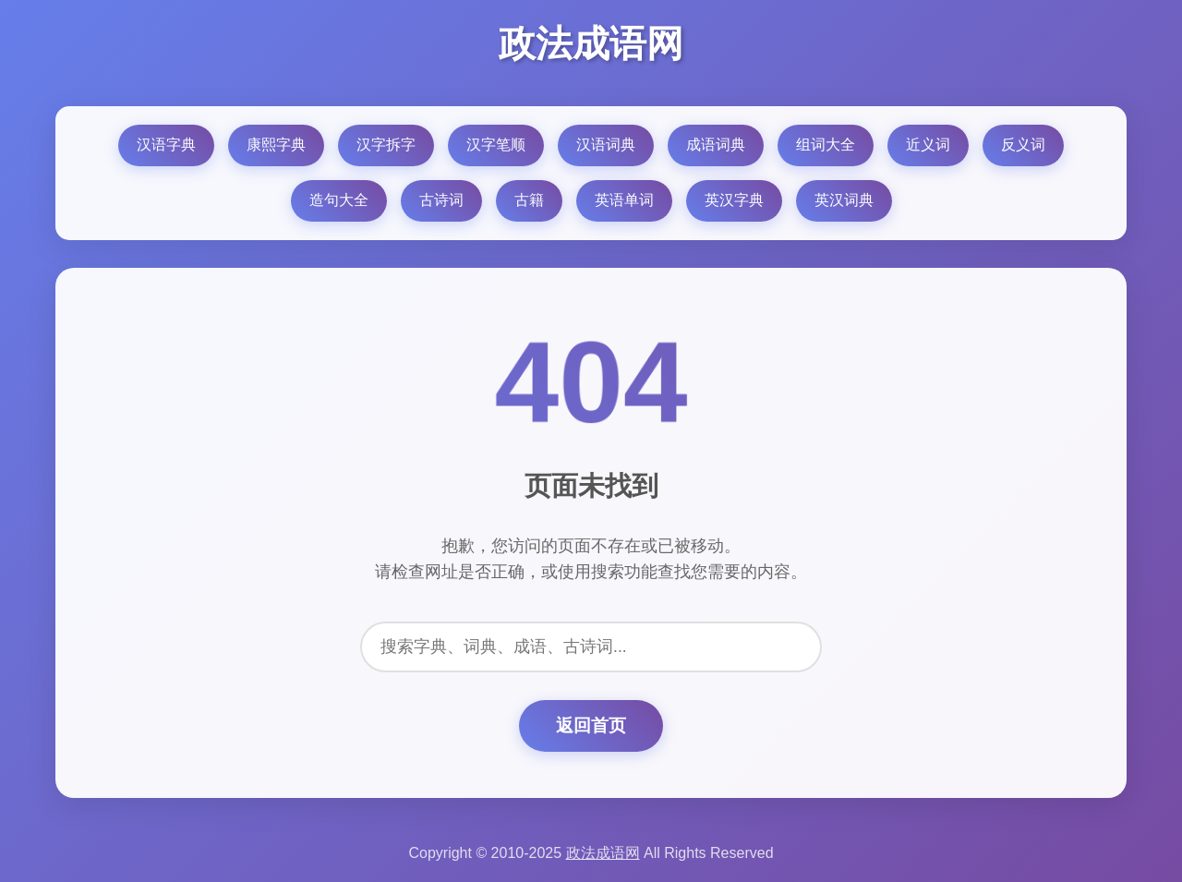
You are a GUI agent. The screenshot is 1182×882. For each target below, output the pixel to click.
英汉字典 (734, 200)
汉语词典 (605, 144)
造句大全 (338, 200)
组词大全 (825, 144)
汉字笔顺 (495, 144)
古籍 (529, 200)
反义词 (1023, 144)
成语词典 (715, 144)
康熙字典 (276, 144)
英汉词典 (844, 200)
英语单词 (624, 200)
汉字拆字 (386, 144)
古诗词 (441, 200)
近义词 (928, 144)
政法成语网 (591, 43)
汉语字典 (166, 144)
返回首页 (591, 725)
